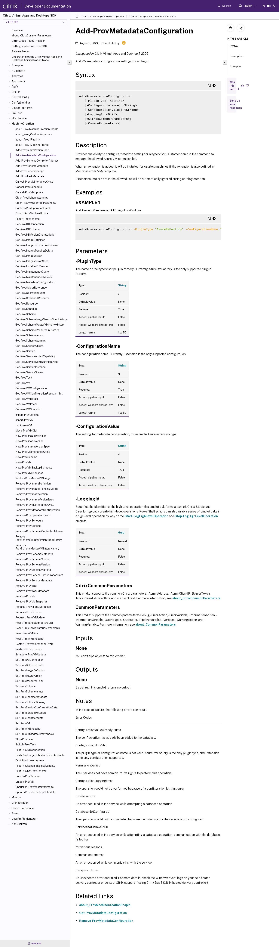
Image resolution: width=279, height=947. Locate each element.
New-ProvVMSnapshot (29, 473)
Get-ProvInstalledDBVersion (32, 266)
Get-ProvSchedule (26, 308)
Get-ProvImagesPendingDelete (34, 250)
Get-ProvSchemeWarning (30, 340)
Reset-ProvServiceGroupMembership (37, 628)
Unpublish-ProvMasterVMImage (34, 786)
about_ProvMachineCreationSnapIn (36, 129)
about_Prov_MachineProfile (32, 144)
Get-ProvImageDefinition (30, 239)
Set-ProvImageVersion (28, 675)
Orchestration (20, 802)
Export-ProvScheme (27, 218)
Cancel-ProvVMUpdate (29, 192)
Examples (17, 65)
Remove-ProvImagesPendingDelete (36, 488)
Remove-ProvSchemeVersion (32, 564)
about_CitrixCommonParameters (32, 35)
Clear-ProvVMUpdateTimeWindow (35, 202)
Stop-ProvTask (24, 739)
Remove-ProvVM (25, 596)
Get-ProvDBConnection (29, 224)
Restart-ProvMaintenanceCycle (34, 643)
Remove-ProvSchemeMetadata (34, 554)
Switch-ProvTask (25, 744)
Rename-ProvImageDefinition (33, 606)
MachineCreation (23, 123)
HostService (19, 118)
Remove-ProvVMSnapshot (31, 601)
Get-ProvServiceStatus (29, 372)
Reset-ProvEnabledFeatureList (34, 622)
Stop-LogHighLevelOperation (196, 516)
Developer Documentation (48, 6)
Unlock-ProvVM (24, 781)
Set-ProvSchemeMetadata (31, 696)
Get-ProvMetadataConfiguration (34, 282)
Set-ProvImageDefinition (30, 670)
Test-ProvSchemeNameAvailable (35, 765)
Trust (15, 813)
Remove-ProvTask (26, 585)
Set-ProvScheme (25, 686)
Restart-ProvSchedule (28, 649)
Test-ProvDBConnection (30, 749)
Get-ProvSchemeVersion (29, 335)
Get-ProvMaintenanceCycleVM (34, 277)
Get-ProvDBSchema (27, 229)
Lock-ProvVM (23, 425)
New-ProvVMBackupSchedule (33, 467)
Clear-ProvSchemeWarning (31, 197)
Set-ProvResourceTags (29, 680)
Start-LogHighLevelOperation (146, 516)
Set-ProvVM (22, 723)
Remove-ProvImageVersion (31, 494)
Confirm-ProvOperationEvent (32, 208)
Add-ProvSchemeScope (29, 171)
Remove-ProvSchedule (29, 520)
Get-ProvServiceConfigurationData (36, 361)
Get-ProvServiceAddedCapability (35, 356)
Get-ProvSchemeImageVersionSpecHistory (41, 319)
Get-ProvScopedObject (29, 345)
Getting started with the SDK (29, 46)
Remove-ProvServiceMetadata (33, 580)
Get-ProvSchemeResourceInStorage (37, 330)
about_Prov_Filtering (27, 139)
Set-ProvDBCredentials (29, 665)
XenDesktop (19, 823)
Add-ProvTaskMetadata (29, 176)
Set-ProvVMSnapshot (28, 728)
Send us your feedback (235, 104)
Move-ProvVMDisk (26, 430)
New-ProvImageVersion (29, 441)
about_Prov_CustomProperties (33, 134)
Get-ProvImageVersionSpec (31, 261)
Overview (17, 30)
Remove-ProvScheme (28, 525)
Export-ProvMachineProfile (31, 213)
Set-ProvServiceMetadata (31, 712)
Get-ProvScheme (25, 314)
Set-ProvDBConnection (29, 659)
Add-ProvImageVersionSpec (32, 150)
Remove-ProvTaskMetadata (32, 591)
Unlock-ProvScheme (27, 776)
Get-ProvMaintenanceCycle (32, 271)
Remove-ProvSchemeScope (32, 559)
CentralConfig (20, 97)
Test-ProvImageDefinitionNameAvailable (40, 755)
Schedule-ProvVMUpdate (30, 654)
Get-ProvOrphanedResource (32, 298)
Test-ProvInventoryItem (29, 760)
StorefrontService (23, 808)
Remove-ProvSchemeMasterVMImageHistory (37, 547)
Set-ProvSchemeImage (29, 691)
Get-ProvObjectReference (31, 287)
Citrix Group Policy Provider (28, 40)
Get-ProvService (25, 351)
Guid (121, 532)
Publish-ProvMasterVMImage (33, 478)
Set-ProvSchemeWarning (30, 702)
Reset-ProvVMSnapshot (29, 638)
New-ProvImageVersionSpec (32, 446)
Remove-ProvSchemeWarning (33, 569)
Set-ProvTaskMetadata (29, 718)
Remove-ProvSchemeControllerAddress (39, 531)
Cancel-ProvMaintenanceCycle (34, 181)
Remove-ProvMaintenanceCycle (34, 504)
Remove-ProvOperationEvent (32, 515)
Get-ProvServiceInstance (30, 367)
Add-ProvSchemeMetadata (31, 165)
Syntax (234, 48)
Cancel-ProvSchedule (28, 186)
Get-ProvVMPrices (26, 404)
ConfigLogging (21, 102)
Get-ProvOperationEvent (30, 292)
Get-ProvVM (22, 382)
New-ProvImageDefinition (31, 435)
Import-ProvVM (24, 420)
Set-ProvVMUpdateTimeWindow (34, 733)
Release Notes (21, 51)
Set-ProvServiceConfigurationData (36, 707)
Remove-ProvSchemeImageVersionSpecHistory (38, 538)
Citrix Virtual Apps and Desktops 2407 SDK (152, 16)
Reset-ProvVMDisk (26, 633)
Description (237, 58)
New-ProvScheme (26, 457)
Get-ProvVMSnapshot (28, 409)
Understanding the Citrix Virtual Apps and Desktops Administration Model (37, 58)
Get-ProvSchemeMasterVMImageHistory (39, 324)
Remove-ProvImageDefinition (33, 483)
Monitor (16, 797)
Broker (16, 91)
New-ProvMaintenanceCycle (32, 451)
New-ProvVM (23, 462)
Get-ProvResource (26, 303)
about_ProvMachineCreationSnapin (104, 905)
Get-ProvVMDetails (26, 398)
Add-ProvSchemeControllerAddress (37, 160)
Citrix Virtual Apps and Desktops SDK (103, 16)
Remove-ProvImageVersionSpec (34, 499)
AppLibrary (18, 81)
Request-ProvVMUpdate (30, 617)
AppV (15, 86)
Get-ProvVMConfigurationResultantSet (39, 393)
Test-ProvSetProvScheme (31, 770)
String (122, 285)
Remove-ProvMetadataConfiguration (37, 510)
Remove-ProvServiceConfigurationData (39, 575)
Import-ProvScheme (27, 414)
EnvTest (17, 113)
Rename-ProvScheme (28, 612)
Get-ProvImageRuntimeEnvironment (37, 245)
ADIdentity (18, 70)
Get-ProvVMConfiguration (31, 388)
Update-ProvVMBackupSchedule (35, 792)
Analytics (17, 76)
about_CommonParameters (156, 624)
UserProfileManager (24, 818)
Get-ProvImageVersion (28, 255)
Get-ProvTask (23, 377)
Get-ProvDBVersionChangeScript (35, 234)
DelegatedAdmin (22, 107)
